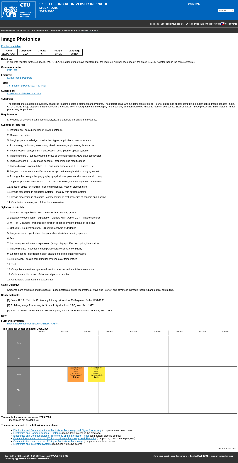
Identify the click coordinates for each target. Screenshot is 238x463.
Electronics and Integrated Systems (32, 444)
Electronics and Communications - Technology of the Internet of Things (51, 435)
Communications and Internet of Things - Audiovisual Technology (48, 441)
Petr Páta (12, 70)
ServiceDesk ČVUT (199, 456)
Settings (215, 23)
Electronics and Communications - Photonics (37, 433)
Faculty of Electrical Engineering (32, 30)
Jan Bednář (13, 85)
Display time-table (10, 46)
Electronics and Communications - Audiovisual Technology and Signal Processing (57, 430)
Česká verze (229, 23)
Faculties (154, 23)
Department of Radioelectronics (65, 30)
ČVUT (53, 456)
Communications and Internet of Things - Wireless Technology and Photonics (54, 438)
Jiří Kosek (21, 456)
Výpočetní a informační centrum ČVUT (33, 458)
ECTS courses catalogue (198, 23)
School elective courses (173, 23)
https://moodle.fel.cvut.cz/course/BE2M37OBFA (32, 323)
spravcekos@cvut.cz (223, 456)
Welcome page (8, 30)
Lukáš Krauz (14, 77)
